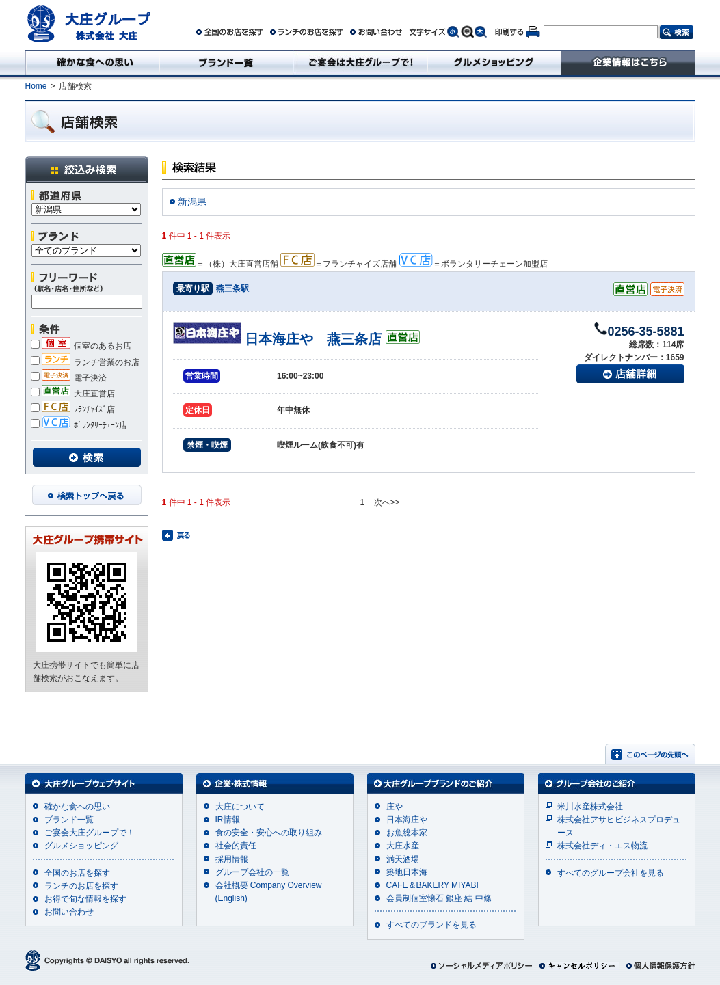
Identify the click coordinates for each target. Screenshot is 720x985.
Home (36, 86)
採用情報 (231, 859)
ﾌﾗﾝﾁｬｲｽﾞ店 (73, 409)
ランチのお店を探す (81, 886)
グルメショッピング (81, 845)
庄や (394, 806)
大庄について (240, 806)
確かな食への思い (77, 806)
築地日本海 (406, 872)
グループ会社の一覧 (252, 872)
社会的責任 (235, 845)
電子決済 (69, 378)
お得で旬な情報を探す (85, 899)
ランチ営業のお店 (85, 362)
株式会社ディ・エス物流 (602, 845)
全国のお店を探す (77, 873)
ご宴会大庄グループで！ (89, 832)
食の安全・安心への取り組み (268, 832)
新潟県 (192, 201)
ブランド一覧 (69, 819)
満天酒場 (402, 859)
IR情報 (227, 819)
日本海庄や (406, 819)
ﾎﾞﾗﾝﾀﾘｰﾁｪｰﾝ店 (79, 425)
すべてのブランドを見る (431, 925)
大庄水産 (402, 845)
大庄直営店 (73, 394)
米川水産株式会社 (590, 806)
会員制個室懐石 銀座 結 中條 (439, 898)
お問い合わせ (69, 912)
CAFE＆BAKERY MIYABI (432, 885)
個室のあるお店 (81, 346)
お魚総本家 (406, 832)
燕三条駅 (232, 288)
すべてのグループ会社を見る (610, 873)
